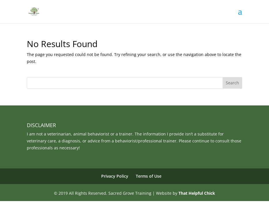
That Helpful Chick (196, 193)
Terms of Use (148, 176)
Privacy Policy (114, 176)
